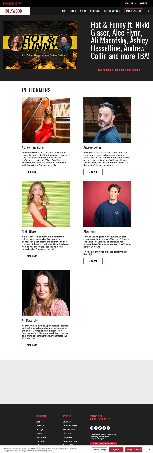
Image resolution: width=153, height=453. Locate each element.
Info (63, 10)
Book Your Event (70, 441)
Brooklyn (40, 426)
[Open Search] (149, 10)
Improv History (70, 426)
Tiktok (96, 428)
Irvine (38, 445)
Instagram (91, 428)
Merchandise (69, 430)
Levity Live (67, 422)
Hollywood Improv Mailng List (102, 443)
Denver (39, 433)
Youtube (104, 428)
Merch (83, 10)
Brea (38, 422)
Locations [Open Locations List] (131, 3)
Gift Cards (95, 10)
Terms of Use (69, 445)
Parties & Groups (112, 10)
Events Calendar (133, 10)
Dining (73, 10)
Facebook (108, 428)
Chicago (39, 430)
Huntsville (40, 441)
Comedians (143, 3)
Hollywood (12, 11)
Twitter (100, 428)
